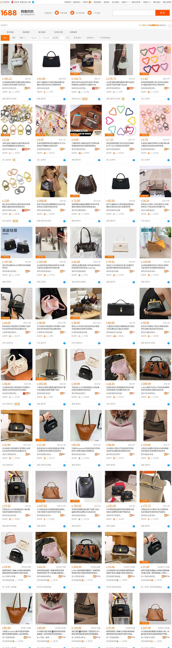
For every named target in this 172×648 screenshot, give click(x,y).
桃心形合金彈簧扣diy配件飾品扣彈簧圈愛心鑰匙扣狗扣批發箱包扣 (16, 205)
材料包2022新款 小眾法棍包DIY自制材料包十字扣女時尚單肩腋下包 (155, 205)
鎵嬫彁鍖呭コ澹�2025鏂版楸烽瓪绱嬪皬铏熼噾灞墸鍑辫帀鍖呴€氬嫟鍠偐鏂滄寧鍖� (16, 571)
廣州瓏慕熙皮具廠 (113, 210)
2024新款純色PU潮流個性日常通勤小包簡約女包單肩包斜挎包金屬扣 (16, 388)
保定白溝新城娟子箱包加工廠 (149, 210)
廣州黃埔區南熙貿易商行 (79, 515)
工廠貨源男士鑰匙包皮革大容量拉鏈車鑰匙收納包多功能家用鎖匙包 (85, 144)
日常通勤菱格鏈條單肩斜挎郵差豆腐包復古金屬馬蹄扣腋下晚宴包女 (120, 510)
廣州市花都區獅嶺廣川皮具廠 (79, 271)
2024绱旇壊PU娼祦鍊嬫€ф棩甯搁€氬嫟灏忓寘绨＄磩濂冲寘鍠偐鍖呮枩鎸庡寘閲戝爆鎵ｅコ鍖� (120, 571)
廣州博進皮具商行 (78, 393)
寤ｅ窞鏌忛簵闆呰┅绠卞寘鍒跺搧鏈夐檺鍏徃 (149, 576)
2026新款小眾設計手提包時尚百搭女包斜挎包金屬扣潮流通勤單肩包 (120, 449)
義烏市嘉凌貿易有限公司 (114, 149)
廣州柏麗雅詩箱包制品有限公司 (45, 454)
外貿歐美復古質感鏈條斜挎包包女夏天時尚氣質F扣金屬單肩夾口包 (120, 388)
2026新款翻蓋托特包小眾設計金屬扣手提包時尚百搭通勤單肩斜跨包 (155, 266)
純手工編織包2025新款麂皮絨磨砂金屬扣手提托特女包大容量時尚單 (50, 83)
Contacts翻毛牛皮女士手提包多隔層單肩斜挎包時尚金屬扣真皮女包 (155, 388)
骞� (29, 576)
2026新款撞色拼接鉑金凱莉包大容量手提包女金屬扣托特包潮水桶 (50, 266)
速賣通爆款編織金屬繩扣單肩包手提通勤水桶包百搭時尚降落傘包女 (85, 205)
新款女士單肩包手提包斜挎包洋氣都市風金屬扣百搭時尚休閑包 (85, 327)
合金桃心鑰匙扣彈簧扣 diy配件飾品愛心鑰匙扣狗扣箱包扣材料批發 (155, 144)
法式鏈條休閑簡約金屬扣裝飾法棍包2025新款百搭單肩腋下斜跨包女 (16, 83)
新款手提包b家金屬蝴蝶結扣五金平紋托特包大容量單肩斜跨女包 (51, 205)
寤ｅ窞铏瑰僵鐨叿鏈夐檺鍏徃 (114, 637)
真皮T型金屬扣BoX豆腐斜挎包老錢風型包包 (16, 266)
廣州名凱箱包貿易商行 (45, 210)
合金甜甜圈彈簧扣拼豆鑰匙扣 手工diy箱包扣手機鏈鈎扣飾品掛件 (51, 144)
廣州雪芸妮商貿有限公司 (114, 88)
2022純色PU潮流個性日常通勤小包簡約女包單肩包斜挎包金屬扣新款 (51, 327)
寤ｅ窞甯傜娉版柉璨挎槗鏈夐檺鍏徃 (79, 576)
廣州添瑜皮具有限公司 (79, 454)
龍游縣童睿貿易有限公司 (149, 88)
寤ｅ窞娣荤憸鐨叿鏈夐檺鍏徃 (10, 637)
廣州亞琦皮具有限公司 (149, 271)
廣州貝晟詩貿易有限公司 (79, 149)
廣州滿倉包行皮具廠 (114, 332)
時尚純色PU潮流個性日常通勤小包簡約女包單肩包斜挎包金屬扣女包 (16, 327)
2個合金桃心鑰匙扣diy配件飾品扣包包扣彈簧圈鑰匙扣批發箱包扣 (15, 144)
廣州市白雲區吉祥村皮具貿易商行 (10, 88)
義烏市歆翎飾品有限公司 (10, 149)
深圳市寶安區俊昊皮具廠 (45, 271)
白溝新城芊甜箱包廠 (44, 332)
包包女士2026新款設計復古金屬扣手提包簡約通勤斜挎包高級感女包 (120, 266)
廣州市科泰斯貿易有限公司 (149, 393)
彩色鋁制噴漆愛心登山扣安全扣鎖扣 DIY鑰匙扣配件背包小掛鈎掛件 (155, 83)
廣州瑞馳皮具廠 (147, 454)
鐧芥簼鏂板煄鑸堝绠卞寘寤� (45, 576)
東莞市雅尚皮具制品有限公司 (10, 271)
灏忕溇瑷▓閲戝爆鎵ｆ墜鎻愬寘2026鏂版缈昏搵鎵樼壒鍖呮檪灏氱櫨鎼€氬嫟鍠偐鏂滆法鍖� (85, 632)
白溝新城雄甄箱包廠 (79, 332)
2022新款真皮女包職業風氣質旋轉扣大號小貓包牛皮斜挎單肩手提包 (50, 510)
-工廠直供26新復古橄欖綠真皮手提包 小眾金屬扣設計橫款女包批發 (120, 327)
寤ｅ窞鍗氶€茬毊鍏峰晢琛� (10, 576)
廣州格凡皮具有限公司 (149, 515)
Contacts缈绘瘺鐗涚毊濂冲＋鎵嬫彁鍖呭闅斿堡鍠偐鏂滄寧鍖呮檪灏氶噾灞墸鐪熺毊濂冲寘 (86, 571)
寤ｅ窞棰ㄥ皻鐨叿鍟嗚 (45, 637)
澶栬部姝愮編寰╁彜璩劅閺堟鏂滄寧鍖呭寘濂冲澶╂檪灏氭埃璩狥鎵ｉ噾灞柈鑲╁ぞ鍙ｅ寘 (51, 571)
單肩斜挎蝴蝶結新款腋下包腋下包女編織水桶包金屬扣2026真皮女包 (85, 510)
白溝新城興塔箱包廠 (114, 393)
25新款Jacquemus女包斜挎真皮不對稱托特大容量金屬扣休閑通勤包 (86, 449)
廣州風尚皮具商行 (113, 454)
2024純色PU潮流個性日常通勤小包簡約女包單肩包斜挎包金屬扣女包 (16, 449)
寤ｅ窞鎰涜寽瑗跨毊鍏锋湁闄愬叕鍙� (149, 637)
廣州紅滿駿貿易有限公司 (149, 332)
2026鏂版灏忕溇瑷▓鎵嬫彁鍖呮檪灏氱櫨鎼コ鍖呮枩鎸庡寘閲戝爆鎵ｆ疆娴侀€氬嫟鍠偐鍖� (51, 632)
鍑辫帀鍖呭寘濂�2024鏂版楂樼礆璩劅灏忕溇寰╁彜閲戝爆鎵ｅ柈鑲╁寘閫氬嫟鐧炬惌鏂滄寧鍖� (155, 571)
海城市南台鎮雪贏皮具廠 (79, 88)
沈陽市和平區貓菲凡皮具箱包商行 (114, 515)
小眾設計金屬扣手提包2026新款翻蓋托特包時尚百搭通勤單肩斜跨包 (155, 449)
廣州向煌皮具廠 (43, 88)
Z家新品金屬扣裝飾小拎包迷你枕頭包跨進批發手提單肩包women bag (86, 266)
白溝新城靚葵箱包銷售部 (10, 332)
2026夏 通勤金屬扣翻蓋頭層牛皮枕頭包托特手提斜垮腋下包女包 (120, 83)
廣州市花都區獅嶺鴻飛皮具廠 (79, 210)
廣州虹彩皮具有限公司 (10, 515)
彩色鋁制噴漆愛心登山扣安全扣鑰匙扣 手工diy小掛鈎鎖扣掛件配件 (120, 144)
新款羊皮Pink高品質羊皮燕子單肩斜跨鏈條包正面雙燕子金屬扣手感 (85, 83)
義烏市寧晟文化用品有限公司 (10, 210)
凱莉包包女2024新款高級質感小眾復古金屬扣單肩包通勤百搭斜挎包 (50, 449)
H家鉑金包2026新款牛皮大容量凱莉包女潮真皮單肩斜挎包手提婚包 (154, 510)
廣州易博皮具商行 (44, 393)
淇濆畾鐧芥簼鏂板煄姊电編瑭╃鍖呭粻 (114, 576)
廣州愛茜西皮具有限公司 (45, 515)
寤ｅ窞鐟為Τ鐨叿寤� (79, 637)
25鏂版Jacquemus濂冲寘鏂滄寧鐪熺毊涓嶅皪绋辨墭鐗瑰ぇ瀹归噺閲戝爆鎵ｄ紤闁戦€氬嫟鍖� (16, 632)
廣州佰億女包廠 (112, 271)
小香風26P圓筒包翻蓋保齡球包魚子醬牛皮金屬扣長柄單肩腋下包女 (51, 388)
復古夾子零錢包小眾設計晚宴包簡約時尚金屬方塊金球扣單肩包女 (155, 327)
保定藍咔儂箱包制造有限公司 (10, 393)
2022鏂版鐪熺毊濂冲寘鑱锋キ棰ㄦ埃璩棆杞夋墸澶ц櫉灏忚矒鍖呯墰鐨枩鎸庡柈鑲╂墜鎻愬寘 (155, 632)
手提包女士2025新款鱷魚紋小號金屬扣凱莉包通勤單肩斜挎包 (85, 388)
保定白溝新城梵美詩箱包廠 (10, 454)
